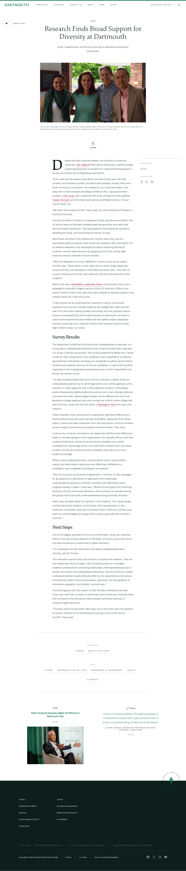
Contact (22, 799)
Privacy (69, 857)
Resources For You (162, 5)
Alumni (49, 670)
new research (83, 164)
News (102, 5)
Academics (58, 5)
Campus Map (24, 826)
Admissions (42, 5)
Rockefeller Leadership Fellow (87, 284)
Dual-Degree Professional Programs (49, 845)
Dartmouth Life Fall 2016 (72, 670)
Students (92, 679)
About (91, 5)
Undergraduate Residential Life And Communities (132, 845)
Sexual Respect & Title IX (29, 819)
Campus (80, 651)
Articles (93, 21)
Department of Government (107, 670)
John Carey (68, 195)
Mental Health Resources (67, 813)
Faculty (131, 670)
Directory (23, 813)
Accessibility (62, 819)
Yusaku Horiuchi (60, 199)
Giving (113, 5)
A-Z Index (83, 857)
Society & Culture (98, 651)
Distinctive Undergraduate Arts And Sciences (88, 845)
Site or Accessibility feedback (107, 857)
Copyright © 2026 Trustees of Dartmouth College (38, 857)
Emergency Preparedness (67, 806)
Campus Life (76, 5)
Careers (60, 799)
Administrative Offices (28, 806)
